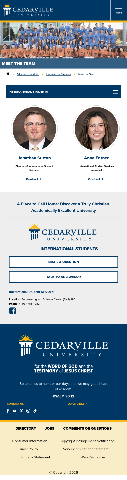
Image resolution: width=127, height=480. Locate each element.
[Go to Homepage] (28, 14)
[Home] (7, 74)
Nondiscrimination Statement (85, 449)
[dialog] (116, 469)
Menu (118, 10)
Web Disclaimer (93, 457)
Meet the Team (86, 74)
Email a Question (63, 262)
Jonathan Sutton (34, 158)
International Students (58, 74)
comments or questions (87, 428)
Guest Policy (28, 449)
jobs (49, 428)
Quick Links (76, 403)
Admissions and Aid (28, 74)
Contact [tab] (32, 179)
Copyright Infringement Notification (87, 441)
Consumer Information (29, 441)
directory (25, 428)
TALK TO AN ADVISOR (63, 276)
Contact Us (15, 403)
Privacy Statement (35, 457)
